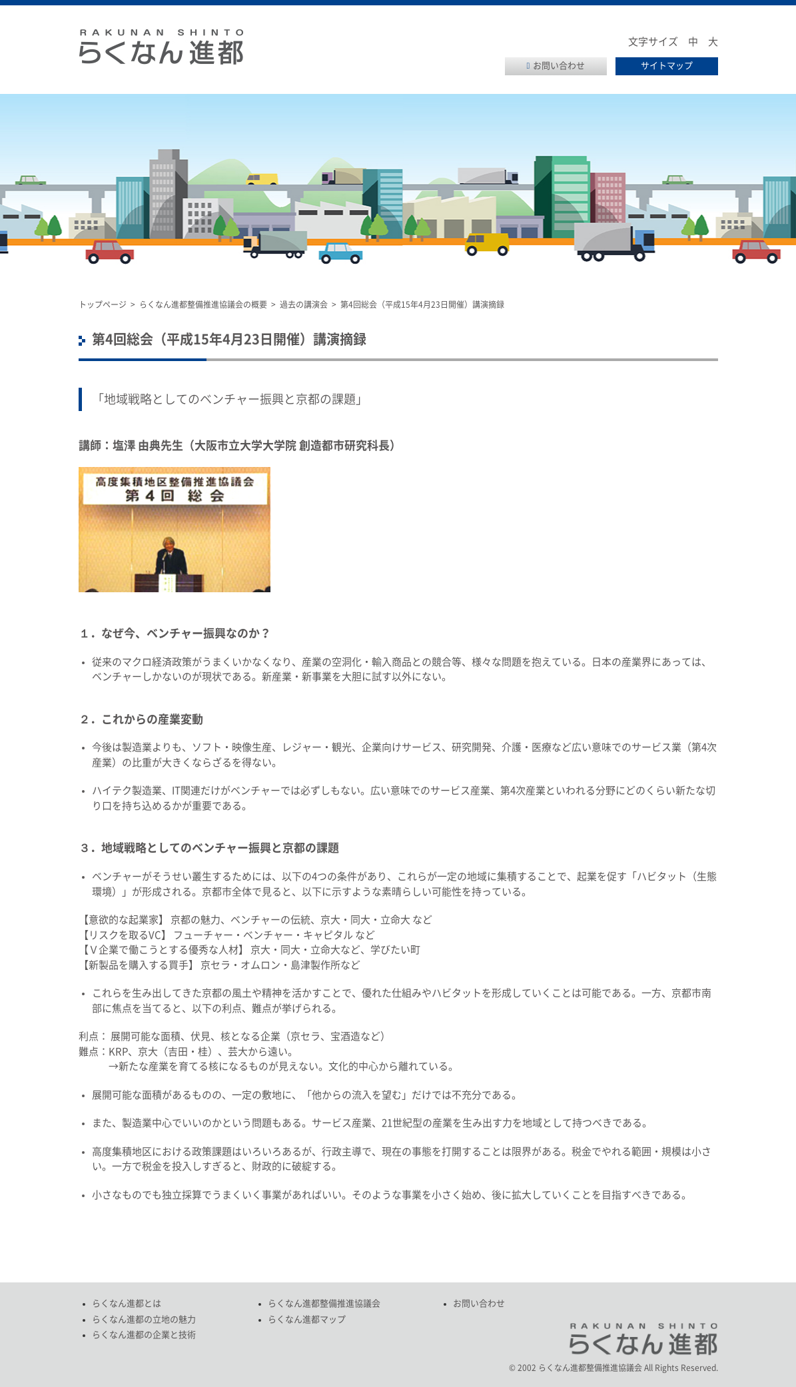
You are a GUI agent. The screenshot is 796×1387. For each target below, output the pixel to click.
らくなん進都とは (126, 1303)
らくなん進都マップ (307, 1319)
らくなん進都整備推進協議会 (324, 1303)
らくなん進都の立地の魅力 (144, 1319)
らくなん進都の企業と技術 (144, 1334)
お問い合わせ (559, 65)
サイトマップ (667, 65)
